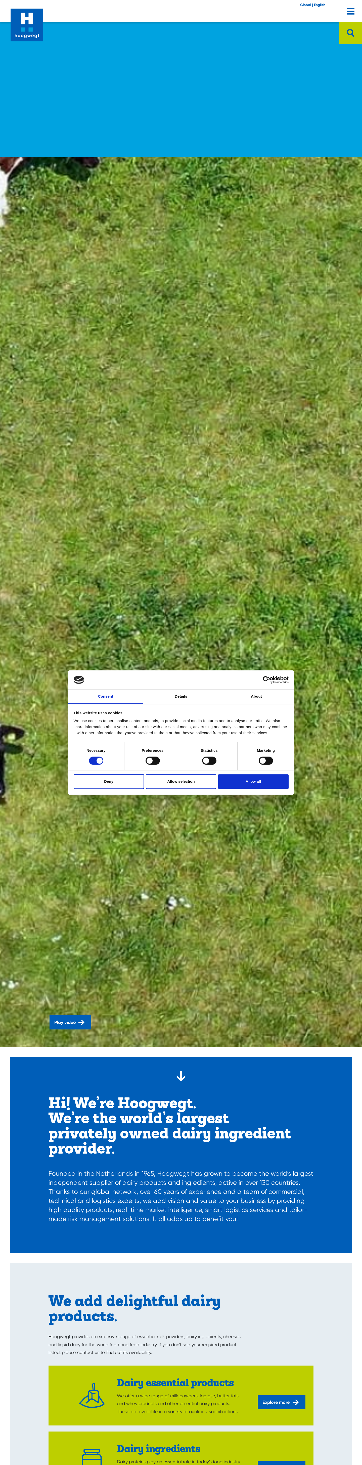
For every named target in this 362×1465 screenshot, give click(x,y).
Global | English (312, 5)
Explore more (280, 1402)
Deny (108, 781)
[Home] (27, 21)
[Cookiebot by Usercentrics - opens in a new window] (267, 680)
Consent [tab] (105, 696)
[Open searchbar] (350, 33)
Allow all (253, 781)
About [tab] (256, 696)
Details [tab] (181, 696)
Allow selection (181, 781)
